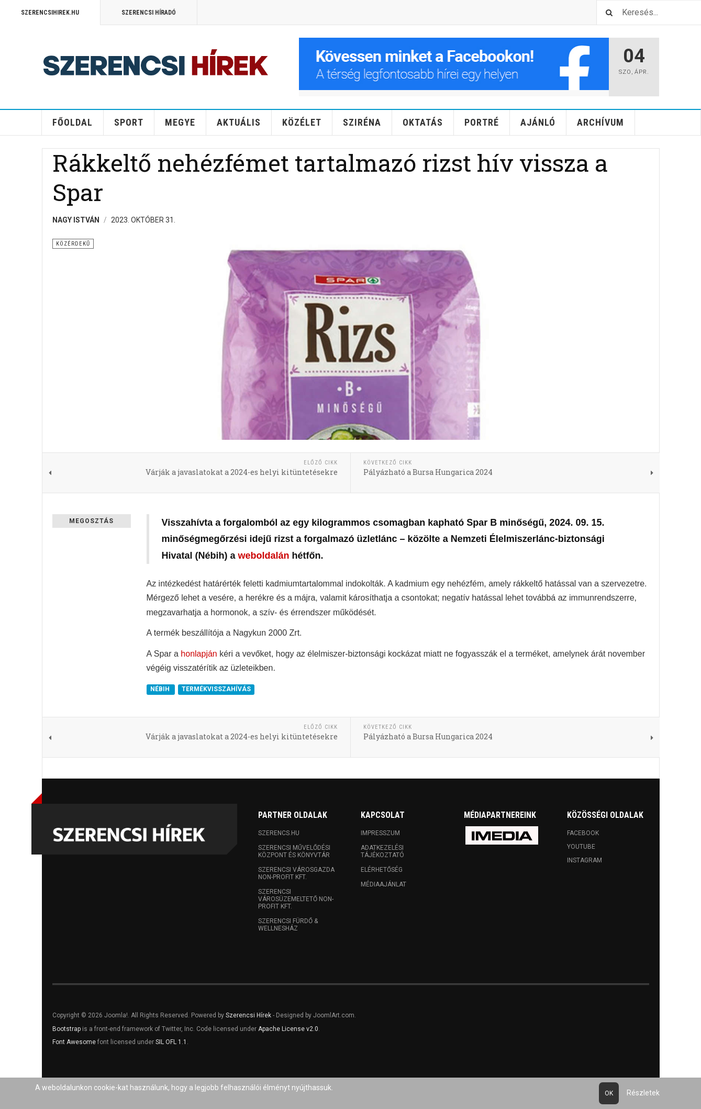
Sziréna (362, 122)
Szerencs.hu (278, 833)
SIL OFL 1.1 (171, 1042)
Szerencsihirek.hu (50, 12)
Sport (128, 122)
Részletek (643, 1093)
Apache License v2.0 (288, 1029)
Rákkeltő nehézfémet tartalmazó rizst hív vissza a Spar (330, 177)
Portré (481, 122)
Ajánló (537, 122)
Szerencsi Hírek (248, 1015)
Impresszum (380, 833)
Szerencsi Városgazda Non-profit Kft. (296, 873)
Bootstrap (66, 1029)
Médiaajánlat (383, 884)
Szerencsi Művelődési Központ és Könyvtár (294, 851)
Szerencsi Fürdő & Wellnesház (288, 924)
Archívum (600, 122)
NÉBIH (160, 689)
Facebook (583, 833)
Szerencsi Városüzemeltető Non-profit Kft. (295, 899)
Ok (609, 1093)
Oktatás (423, 122)
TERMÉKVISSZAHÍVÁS (216, 689)
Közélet (301, 122)
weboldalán (264, 555)
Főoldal (72, 122)
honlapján (199, 653)
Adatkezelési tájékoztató (382, 851)
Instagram (584, 860)
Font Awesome (74, 1042)
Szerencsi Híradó (148, 12)
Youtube (581, 846)
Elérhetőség (382, 869)
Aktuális (239, 122)
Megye (180, 122)
